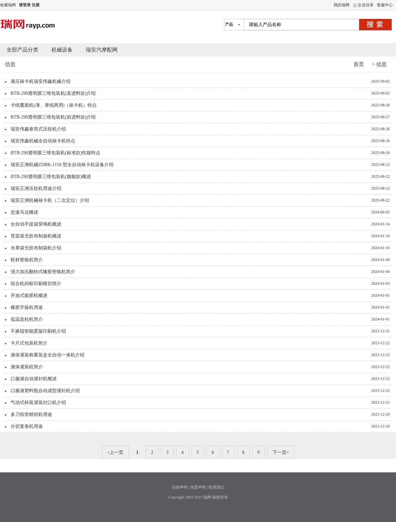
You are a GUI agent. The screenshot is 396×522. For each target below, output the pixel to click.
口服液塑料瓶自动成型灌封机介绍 (45, 390)
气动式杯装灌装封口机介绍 (38, 402)
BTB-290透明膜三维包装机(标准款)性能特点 (55, 152)
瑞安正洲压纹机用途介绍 (36, 188)
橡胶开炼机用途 (27, 307)
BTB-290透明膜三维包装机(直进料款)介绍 (53, 93)
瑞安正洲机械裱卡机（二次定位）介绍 (50, 200)
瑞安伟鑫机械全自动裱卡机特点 (43, 140)
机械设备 (62, 50)
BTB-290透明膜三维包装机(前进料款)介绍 (53, 117)
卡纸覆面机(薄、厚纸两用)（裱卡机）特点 (54, 105)
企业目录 (366, 5)
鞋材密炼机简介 (27, 259)
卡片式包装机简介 (29, 343)
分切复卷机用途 (27, 426)
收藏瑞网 (8, 5)
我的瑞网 (341, 5)
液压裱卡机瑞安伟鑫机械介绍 (41, 81)
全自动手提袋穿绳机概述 (36, 224)
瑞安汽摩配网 (101, 50)
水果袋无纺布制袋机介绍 (36, 247)
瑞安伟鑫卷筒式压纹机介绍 (38, 129)
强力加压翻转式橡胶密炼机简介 (43, 271)
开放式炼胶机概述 (29, 295)
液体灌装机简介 (27, 366)
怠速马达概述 (24, 212)
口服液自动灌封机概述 (34, 378)
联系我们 (216, 487)
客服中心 (385, 5)
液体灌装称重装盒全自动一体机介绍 (47, 355)
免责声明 (198, 487)
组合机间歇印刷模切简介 (36, 283)
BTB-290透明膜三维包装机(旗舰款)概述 (51, 176)
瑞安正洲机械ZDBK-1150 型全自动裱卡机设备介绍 (62, 164)
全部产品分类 (22, 50)
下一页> (281, 452)
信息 (381, 64)
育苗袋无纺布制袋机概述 (36, 236)
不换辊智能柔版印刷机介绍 (38, 331)
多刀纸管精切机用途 (31, 414)
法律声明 (179, 487)
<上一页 (115, 452)
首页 (358, 64)
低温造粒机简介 (27, 319)
